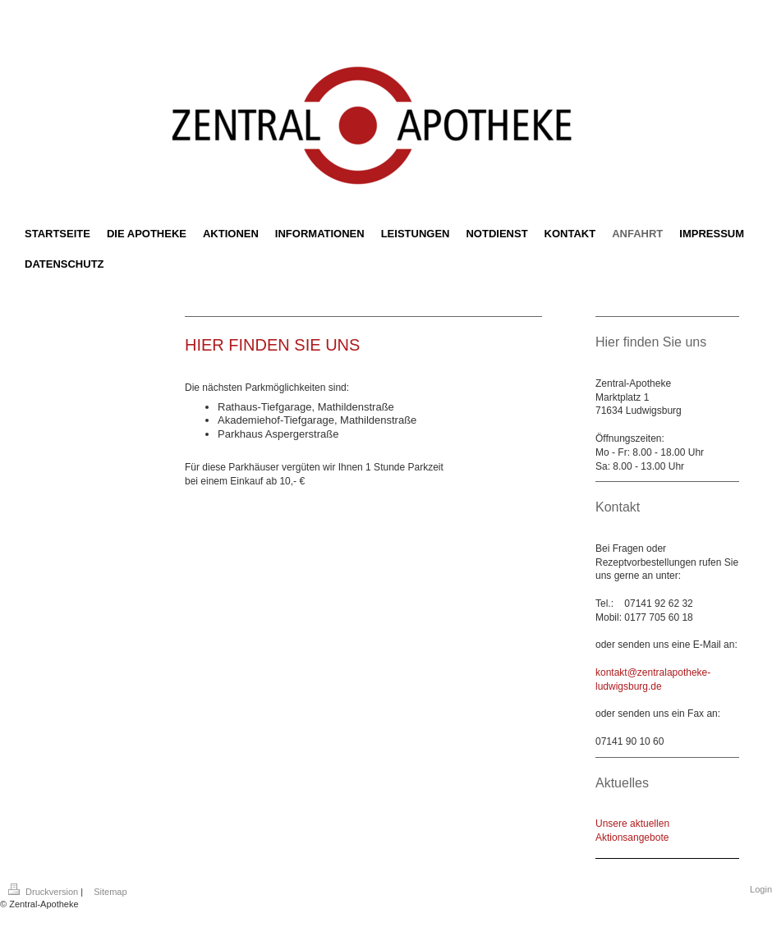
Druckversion (44, 892)
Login (761, 889)
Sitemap (110, 892)
